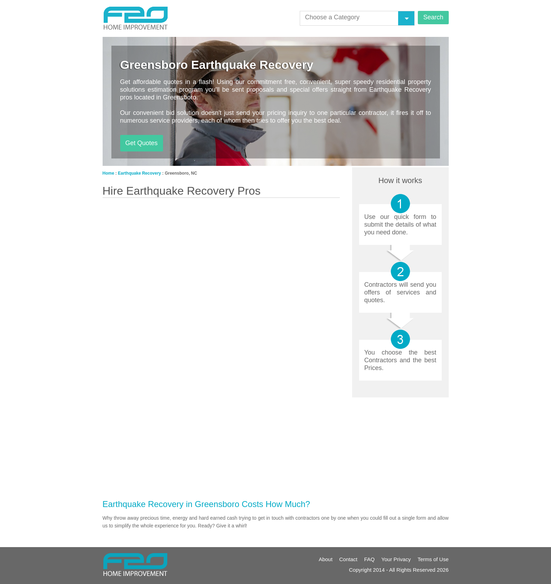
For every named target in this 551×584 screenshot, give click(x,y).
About (325, 559)
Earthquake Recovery (139, 173)
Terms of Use (432, 559)
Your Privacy (396, 559)
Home (108, 173)
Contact (348, 559)
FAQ (369, 559)
